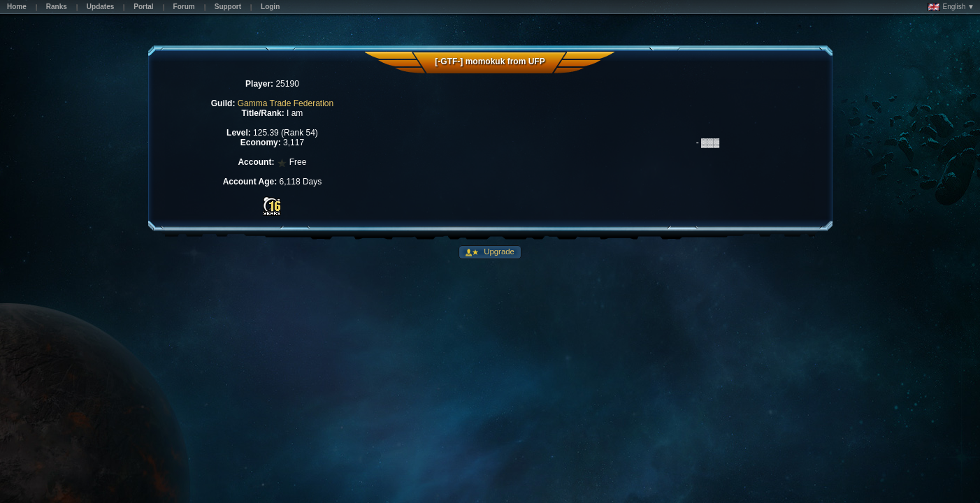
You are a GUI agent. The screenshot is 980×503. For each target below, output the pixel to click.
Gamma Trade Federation (285, 103)
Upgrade (498, 251)
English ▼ (951, 7)
